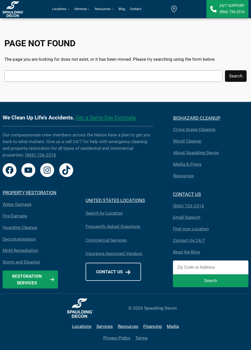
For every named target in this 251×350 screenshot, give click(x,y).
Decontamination (19, 239)
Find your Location (191, 228)
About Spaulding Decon (196, 152)
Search (235, 75)
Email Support (186, 217)
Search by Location (104, 213)
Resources (183, 175)
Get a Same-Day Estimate (106, 118)
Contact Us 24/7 (189, 240)
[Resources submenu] (113, 9)
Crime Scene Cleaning (194, 129)
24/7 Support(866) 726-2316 (232, 8)
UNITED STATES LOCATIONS (115, 200)
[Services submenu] (89, 9)
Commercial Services (106, 240)
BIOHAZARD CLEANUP (196, 118)
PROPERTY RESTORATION (29, 192)
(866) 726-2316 (40, 154)
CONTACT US (187, 194)
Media (173, 326)
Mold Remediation (20, 250)
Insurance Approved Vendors (114, 253)
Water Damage (17, 204)
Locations (81, 326)
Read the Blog (186, 252)
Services (104, 326)
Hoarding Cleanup (20, 227)
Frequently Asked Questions (113, 226)
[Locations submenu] (69, 9)
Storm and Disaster (21, 262)
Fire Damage (15, 216)
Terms (141, 337)
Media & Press (187, 164)
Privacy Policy (116, 337)
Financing (152, 326)
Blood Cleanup (187, 141)
